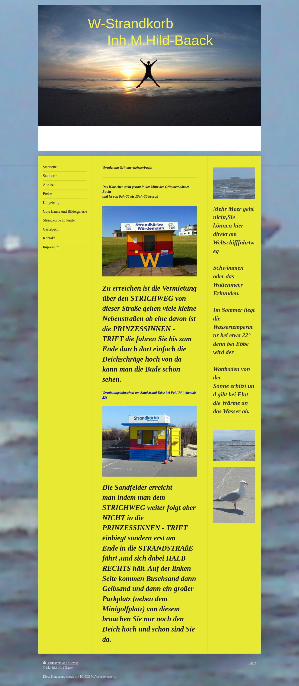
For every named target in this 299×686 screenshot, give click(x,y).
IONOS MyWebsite (92, 676)
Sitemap (73, 663)
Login (252, 663)
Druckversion (54, 663)
